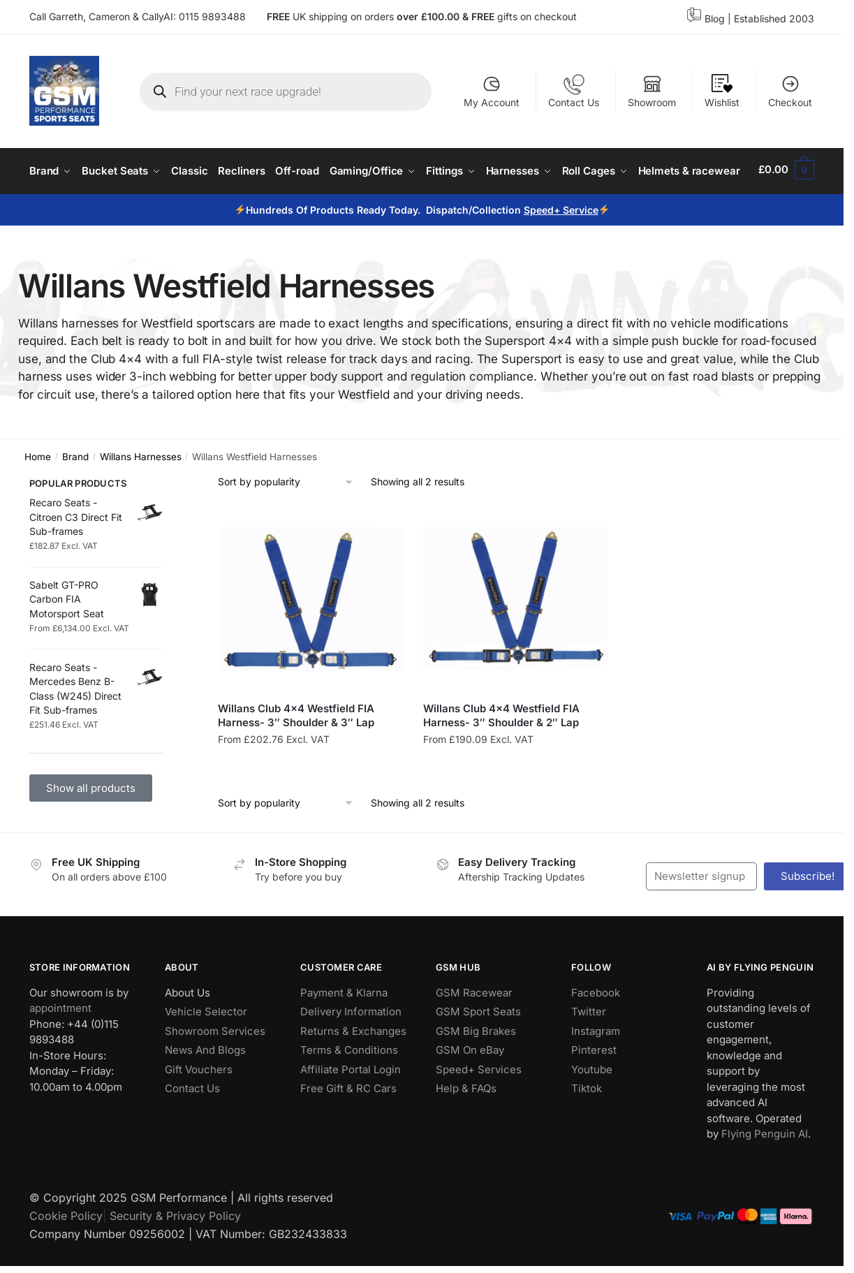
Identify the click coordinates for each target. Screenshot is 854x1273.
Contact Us (573, 91)
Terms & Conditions (349, 1088)
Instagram (595, 1069)
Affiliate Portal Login (350, 1107)
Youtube (591, 1107)
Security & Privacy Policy (175, 1254)
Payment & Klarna (344, 1031)
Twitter (588, 1050)
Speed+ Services (479, 1107)
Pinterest (594, 1088)
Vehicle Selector (206, 1050)
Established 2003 (774, 18)
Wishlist (722, 91)
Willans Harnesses (141, 494)
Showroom (652, 91)
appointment (60, 1046)
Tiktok (586, 1126)
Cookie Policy (66, 1254)
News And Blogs (205, 1088)
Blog (715, 18)
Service (580, 248)
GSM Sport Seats (478, 1050)
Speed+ (543, 248)
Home (37, 494)
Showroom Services (215, 1069)
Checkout (790, 91)
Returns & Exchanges (353, 1069)
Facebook (595, 1031)
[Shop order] (286, 521)
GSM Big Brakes (476, 1069)
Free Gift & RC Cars (348, 1126)
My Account (492, 91)
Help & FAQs (466, 1126)
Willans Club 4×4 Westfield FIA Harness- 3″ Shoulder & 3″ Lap (296, 753)
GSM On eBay (470, 1088)
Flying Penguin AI (764, 1172)
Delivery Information (351, 1050)
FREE (484, 16)
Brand (75, 494)
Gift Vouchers (199, 1107)
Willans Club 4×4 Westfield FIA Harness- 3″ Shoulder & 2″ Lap (501, 753)
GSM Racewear (474, 1031)
